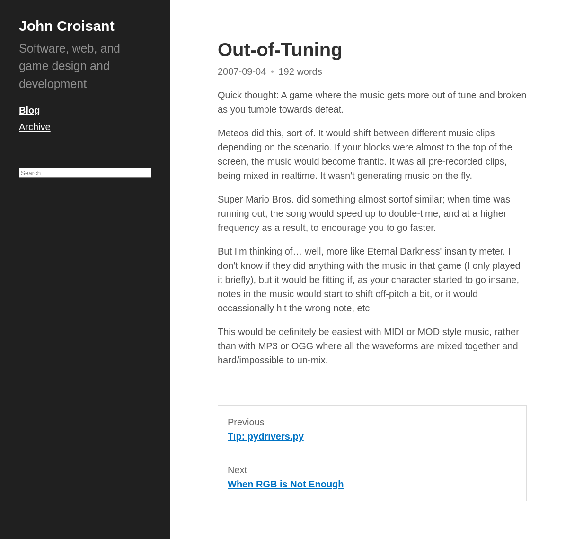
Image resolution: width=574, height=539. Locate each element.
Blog (29, 110)
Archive (35, 127)
